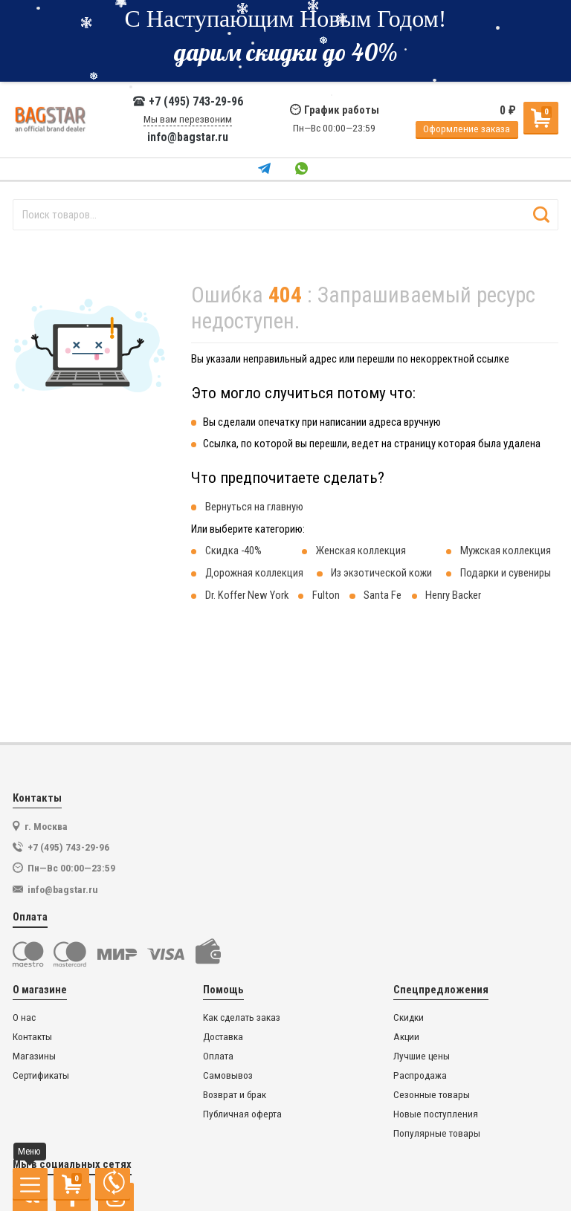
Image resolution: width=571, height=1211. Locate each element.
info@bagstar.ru (187, 137)
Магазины (34, 1056)
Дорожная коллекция (254, 572)
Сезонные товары (431, 1094)
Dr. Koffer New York (246, 595)
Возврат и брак (234, 1094)
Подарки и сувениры (505, 572)
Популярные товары (436, 1133)
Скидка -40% (233, 550)
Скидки (408, 1017)
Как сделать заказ (241, 1017)
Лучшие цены (421, 1056)
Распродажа (420, 1075)
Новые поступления (435, 1114)
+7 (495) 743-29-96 (187, 101)
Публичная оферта (242, 1114)
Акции (406, 1036)
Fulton (326, 595)
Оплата (218, 1056)
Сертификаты (41, 1075)
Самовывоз (228, 1075)
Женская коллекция (361, 550)
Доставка (223, 1036)
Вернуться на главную (254, 506)
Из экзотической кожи (381, 572)
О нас (24, 1017)
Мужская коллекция (505, 550)
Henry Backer (453, 595)
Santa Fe (382, 595)
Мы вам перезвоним (187, 119)
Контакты (32, 1036)
